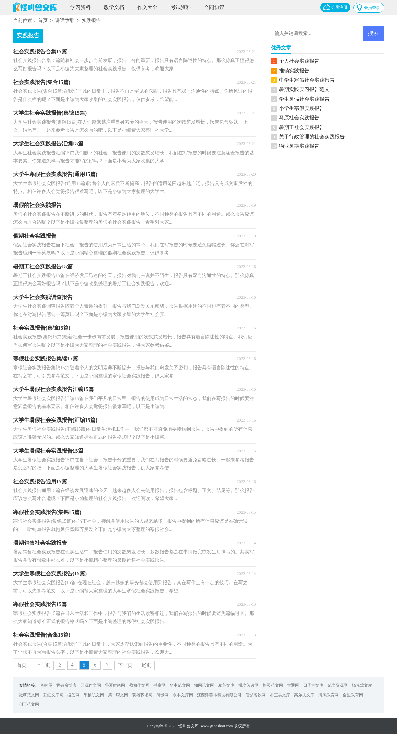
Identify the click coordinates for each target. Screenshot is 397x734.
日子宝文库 (313, 685)
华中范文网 (180, 685)
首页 (43, 20)
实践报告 (91, 20)
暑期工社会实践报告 (301, 127)
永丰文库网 (183, 694)
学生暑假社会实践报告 (304, 99)
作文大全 (147, 7)
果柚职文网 (94, 694)
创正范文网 (29, 704)
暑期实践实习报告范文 (304, 89)
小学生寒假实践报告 (301, 108)
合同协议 (214, 7)
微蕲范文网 (29, 694)
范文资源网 (338, 685)
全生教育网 (353, 694)
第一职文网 (118, 694)
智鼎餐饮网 (256, 694)
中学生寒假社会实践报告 (307, 80)
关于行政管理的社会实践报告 (312, 136)
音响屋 (46, 685)
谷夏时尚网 (115, 685)
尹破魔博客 (66, 685)
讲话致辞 (64, 20)
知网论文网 (204, 685)
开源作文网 (91, 685)
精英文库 (226, 685)
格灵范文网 (273, 685)
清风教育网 (328, 694)
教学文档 (114, 7)
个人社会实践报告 (299, 61)
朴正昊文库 (280, 694)
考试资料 (181, 7)
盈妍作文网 (139, 685)
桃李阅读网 (248, 685)
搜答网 (73, 694)
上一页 (43, 665)
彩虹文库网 (53, 694)
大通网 (293, 685)
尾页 (146, 665)
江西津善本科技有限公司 (219, 694)
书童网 (159, 685)
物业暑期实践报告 (299, 146)
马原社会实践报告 (299, 117)
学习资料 (80, 7)
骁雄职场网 (142, 694)
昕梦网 (163, 694)
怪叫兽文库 (188, 726)
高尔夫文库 (304, 694)
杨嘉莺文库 (362, 685)
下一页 (125, 665)
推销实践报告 (294, 70)
